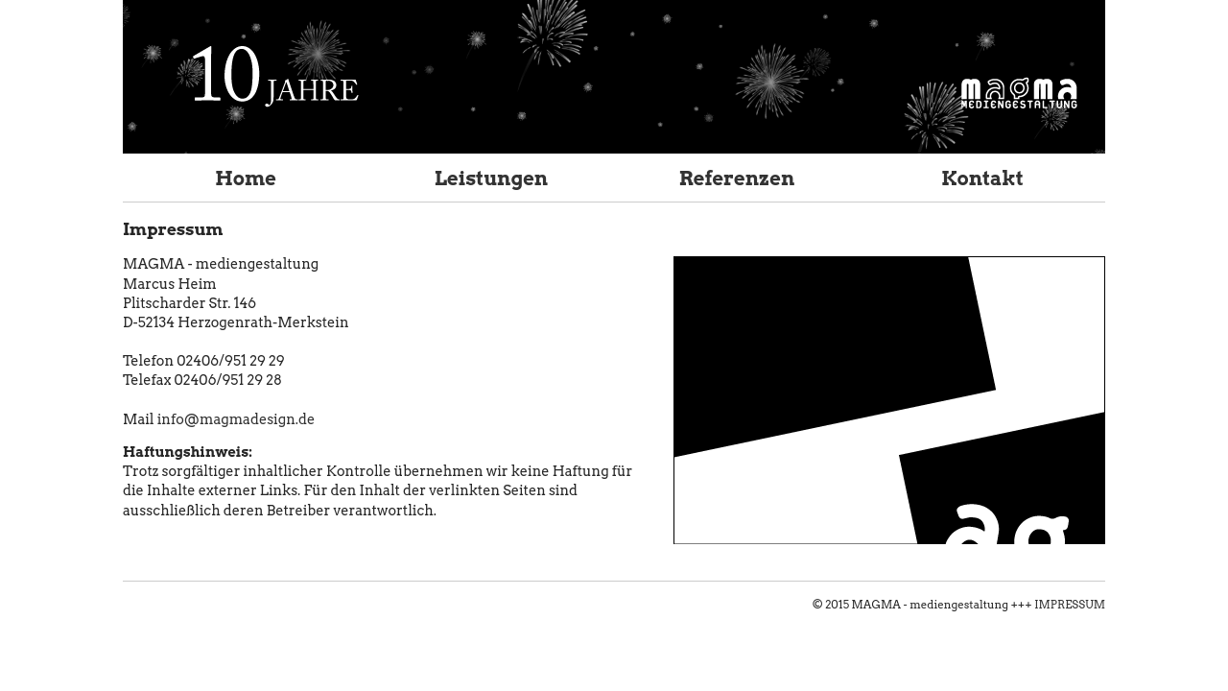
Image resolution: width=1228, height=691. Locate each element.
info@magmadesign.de (236, 419)
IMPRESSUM (1069, 604)
